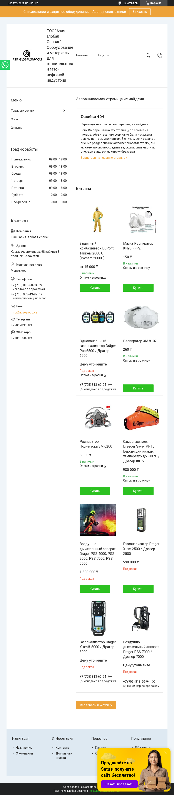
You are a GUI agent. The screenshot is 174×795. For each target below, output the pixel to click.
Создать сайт (16, 3)
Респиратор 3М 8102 (140, 341)
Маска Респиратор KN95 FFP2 (138, 245)
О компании (24, 753)
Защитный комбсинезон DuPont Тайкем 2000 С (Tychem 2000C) (97, 250)
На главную (24, 747)
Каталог (101, 747)
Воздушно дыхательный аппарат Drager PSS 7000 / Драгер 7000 (141, 649)
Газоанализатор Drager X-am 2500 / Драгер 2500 (141, 549)
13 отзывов (131, 3)
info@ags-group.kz (24, 312)
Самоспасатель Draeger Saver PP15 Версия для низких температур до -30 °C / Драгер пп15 (141, 451)
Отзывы (16, 128)
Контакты (63, 747)
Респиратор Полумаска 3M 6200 (96, 444)
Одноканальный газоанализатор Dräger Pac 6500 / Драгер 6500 (98, 348)
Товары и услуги (22, 110)
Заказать (140, 12)
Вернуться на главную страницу (104, 157)
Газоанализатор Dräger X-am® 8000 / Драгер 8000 (98, 647)
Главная (82, 55)
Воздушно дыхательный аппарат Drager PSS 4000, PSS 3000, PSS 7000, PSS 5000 (97, 554)
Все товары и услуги (94, 705)
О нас (15, 119)
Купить (95, 288)
